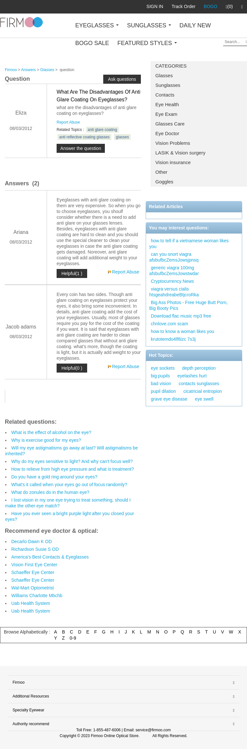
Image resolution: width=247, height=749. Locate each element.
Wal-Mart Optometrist (32, 587)
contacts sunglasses (198, 383)
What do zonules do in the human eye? (50, 492)
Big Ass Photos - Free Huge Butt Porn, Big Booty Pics (188, 305)
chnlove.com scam (169, 323)
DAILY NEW (195, 25)
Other (161, 172)
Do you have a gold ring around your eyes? (54, 476)
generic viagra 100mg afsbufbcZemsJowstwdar (174, 270)
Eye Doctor (167, 133)
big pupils (160, 375)
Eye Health (167, 104)
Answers (28, 70)
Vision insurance (173, 162)
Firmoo (11, 70)
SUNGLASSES (149, 25)
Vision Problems (172, 143)
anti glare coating (102, 129)
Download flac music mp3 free (181, 316)
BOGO (210, 6)
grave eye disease (169, 399)
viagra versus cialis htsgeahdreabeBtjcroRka (174, 291)
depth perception (198, 368)
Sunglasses (167, 85)
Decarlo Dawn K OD (31, 541)
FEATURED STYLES (147, 43)
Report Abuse (68, 122)
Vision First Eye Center (34, 564)
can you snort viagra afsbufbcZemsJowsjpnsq (173, 257)
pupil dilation (163, 391)
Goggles (164, 181)
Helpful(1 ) (71, 273)
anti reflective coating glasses (84, 137)
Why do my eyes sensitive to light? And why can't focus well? (72, 461)
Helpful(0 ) (71, 368)
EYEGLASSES (97, 25)
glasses (122, 137)
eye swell (204, 399)
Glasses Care (170, 123)
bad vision (161, 383)
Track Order (183, 6)
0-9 (73, 638)
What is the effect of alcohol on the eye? (51, 432)
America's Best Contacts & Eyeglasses (50, 556)
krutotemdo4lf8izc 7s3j (173, 339)
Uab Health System (30, 603)
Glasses (164, 75)
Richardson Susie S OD (35, 549)
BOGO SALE (92, 43)
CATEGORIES (171, 66)
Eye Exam (166, 114)
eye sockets (163, 368)
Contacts (164, 94)
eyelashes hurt (192, 375)
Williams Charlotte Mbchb (36, 595)
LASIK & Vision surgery (180, 152)
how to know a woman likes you (182, 331)
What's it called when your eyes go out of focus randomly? (69, 484)
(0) (229, 6)
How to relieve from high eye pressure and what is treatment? (72, 469)
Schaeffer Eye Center (32, 572)
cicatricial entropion (202, 391)
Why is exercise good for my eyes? (46, 440)
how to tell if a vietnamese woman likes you (189, 243)
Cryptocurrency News (172, 281)
